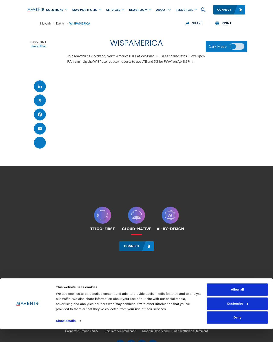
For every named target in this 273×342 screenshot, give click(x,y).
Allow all (237, 302)
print (236, 23)
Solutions (55, 10)
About (161, 10)
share (206, 23)
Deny (237, 330)
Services (113, 10)
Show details (66, 333)
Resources (184, 10)
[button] (203, 10)
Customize (237, 316)
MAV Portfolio (84, 10)
